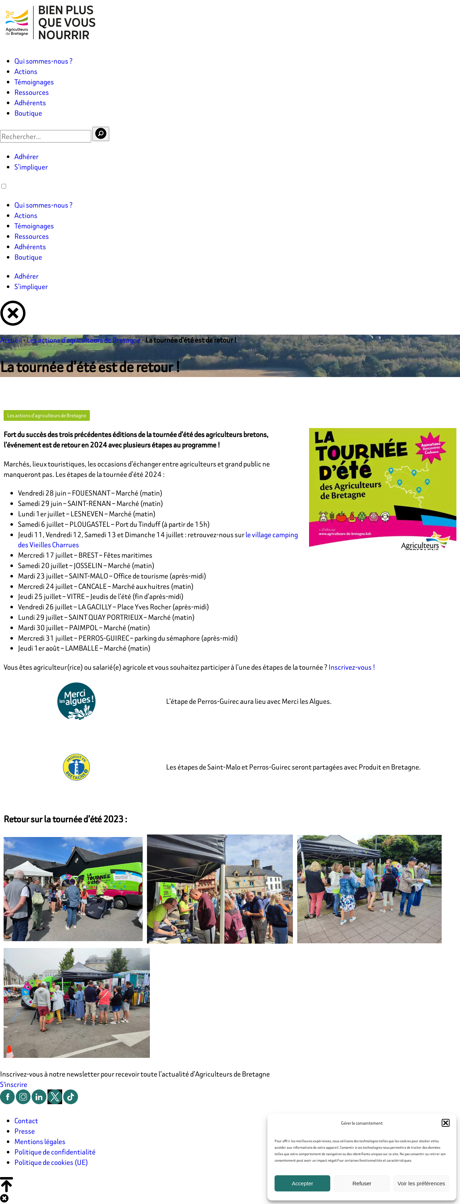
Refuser (362, 1183)
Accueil (11, 340)
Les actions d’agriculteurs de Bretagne (84, 340)
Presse (24, 1131)
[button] (445, 1122)
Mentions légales (39, 1141)
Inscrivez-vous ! (351, 667)
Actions (25, 71)
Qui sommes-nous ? (43, 61)
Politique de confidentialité (55, 1152)
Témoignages (34, 81)
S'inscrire (13, 1084)
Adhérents (30, 102)
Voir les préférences (421, 1183)
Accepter (302, 1183)
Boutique (28, 113)
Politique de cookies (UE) (51, 1162)
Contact (26, 1120)
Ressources (31, 92)
